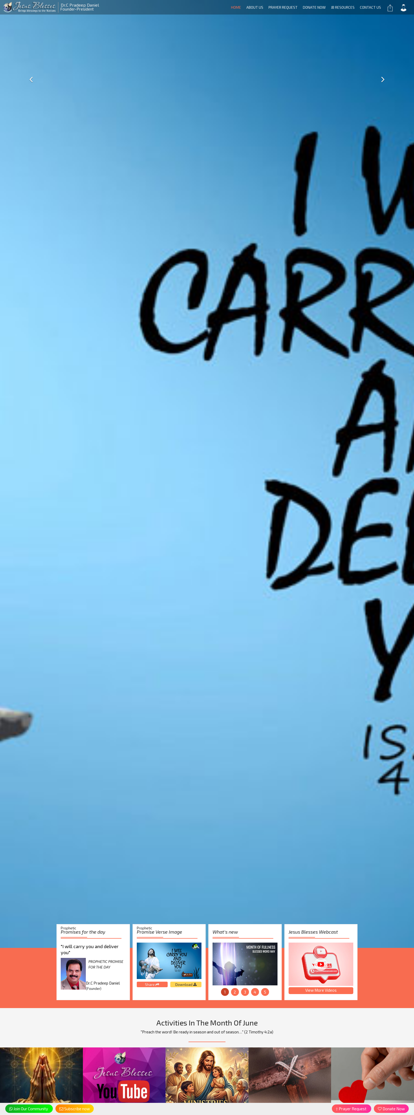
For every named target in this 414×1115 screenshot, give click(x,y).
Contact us (370, 7)
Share (152, 984)
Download (186, 984)
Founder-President (49, 7)
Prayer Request (283, 7)
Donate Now (314, 7)
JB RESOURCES (343, 7)
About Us (254, 7)
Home (236, 7)
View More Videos (321, 990)
